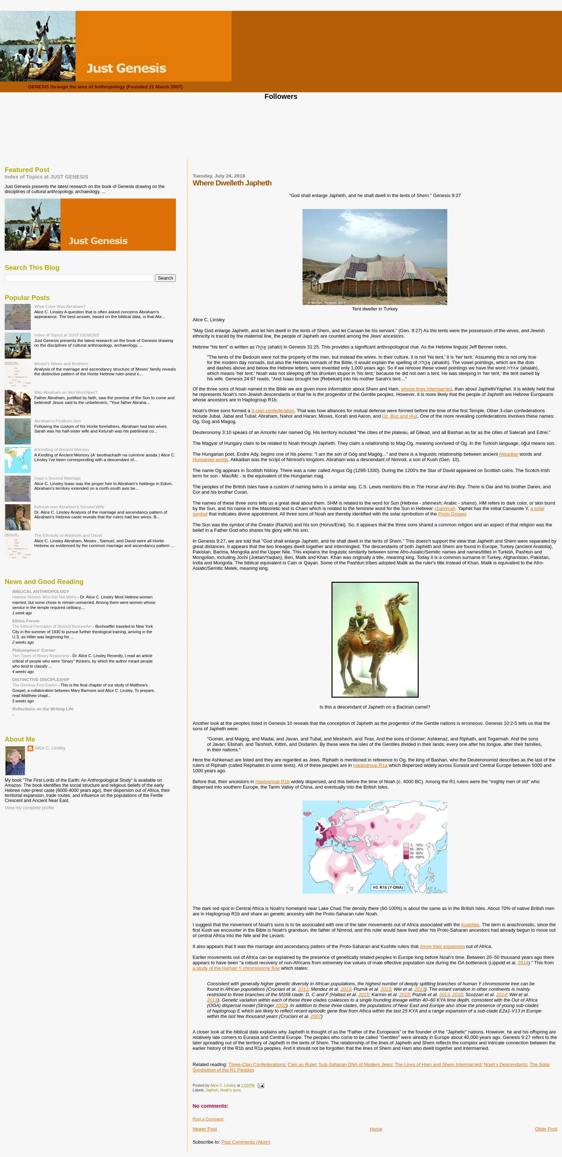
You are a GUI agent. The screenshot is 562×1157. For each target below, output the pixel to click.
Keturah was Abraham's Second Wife (69, 506)
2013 (346, 989)
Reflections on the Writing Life (42, 708)
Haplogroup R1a (370, 765)
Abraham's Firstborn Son (57, 420)
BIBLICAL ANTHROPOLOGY (40, 591)
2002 (280, 1005)
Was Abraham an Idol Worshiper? (66, 392)
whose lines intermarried (426, 389)
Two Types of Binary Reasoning (41, 655)
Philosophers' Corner (33, 650)
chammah (445, 508)
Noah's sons (230, 1090)
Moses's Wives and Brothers (61, 363)
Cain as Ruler (302, 1064)
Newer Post (205, 1129)
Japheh (212, 1090)
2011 (303, 989)
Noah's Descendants (505, 1064)
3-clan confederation (273, 410)
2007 (315, 1016)
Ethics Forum (25, 620)
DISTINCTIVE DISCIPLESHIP (40, 679)
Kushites (470, 924)
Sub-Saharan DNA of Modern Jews (355, 1064)
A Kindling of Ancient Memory (61, 449)
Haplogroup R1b (272, 781)
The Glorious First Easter (35, 685)
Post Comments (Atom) (245, 1142)
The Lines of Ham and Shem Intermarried (437, 1064)
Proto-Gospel (452, 514)
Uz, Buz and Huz (400, 416)
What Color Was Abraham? (60, 306)
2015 (363, 994)
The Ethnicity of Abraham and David (68, 535)
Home (376, 1129)
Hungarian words (210, 459)
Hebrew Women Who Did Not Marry (44, 597)
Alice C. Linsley (50, 748)
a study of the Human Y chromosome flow (236, 968)
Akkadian (508, 454)
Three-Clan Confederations (256, 1064)
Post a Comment (208, 1119)
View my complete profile (29, 807)
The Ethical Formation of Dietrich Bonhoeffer (52, 626)
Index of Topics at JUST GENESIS (46, 177)
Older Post (546, 1129)
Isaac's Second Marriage (57, 478)
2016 (457, 994)
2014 (523, 962)
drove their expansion (442, 946)
